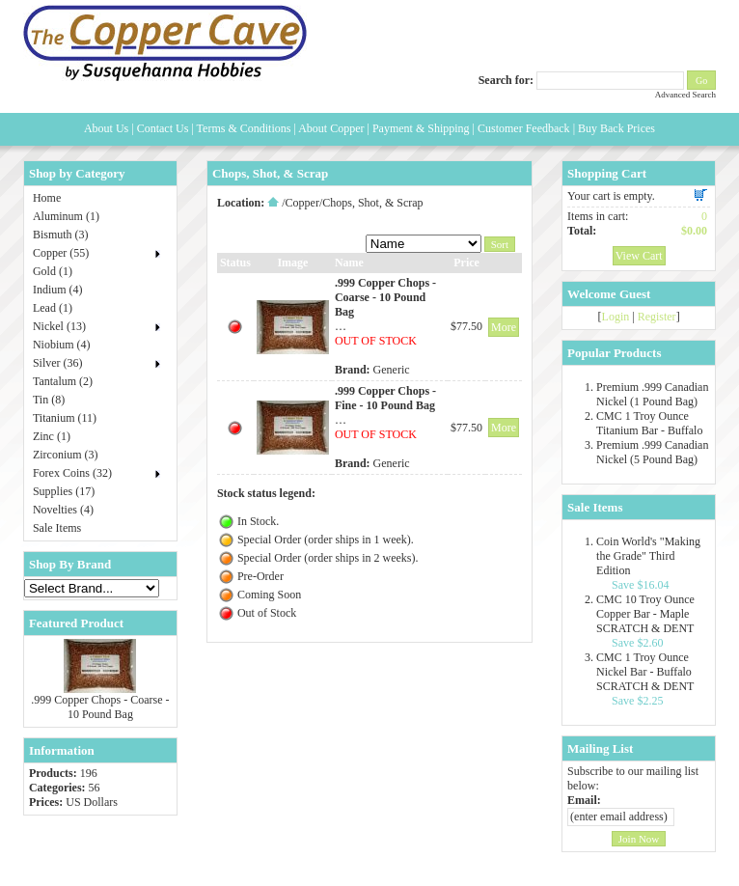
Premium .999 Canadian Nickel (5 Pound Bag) (652, 452)
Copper (302, 202)
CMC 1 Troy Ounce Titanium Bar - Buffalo (649, 423)
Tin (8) (49, 399)
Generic (391, 369)
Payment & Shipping (421, 128)
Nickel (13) (59, 326)
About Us (106, 128)
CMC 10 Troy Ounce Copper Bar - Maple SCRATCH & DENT (645, 614)
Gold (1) (52, 271)
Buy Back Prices (616, 128)
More (503, 327)
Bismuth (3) (61, 234)
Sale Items (57, 528)
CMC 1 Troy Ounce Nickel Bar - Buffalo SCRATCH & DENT (645, 672)
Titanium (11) (64, 418)
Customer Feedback (524, 128)
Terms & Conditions (244, 128)
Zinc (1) (51, 436)
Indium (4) (58, 289)
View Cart (639, 256)
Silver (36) (58, 363)
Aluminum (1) (66, 216)
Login (616, 316)
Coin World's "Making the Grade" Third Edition (648, 556)
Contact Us (163, 128)
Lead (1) (52, 308)
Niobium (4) (62, 344)
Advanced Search (685, 94)
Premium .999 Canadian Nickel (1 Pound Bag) (652, 394)
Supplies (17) (64, 491)
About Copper (331, 128)
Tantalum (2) (63, 381)
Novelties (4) (63, 509)
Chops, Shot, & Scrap (372, 202)
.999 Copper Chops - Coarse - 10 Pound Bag (100, 707)
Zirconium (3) (65, 454)
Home (47, 198)
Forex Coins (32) (72, 473)
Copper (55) (61, 253)
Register (657, 316)
